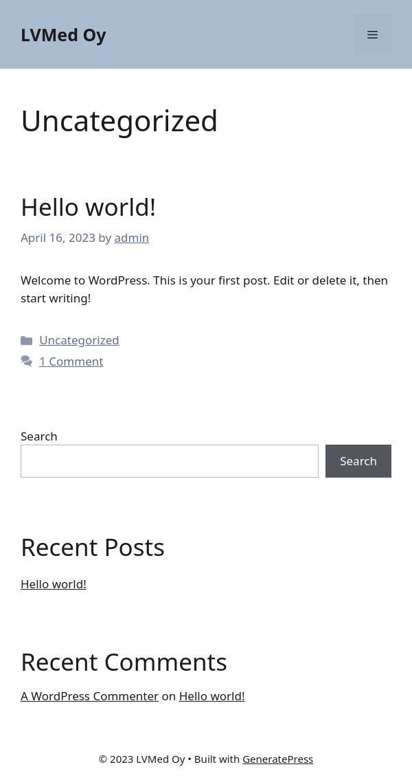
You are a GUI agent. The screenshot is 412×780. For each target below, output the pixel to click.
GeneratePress (277, 759)
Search (39, 436)
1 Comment (71, 361)
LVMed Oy (63, 34)
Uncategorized (79, 340)
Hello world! (88, 206)
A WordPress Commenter (90, 696)
